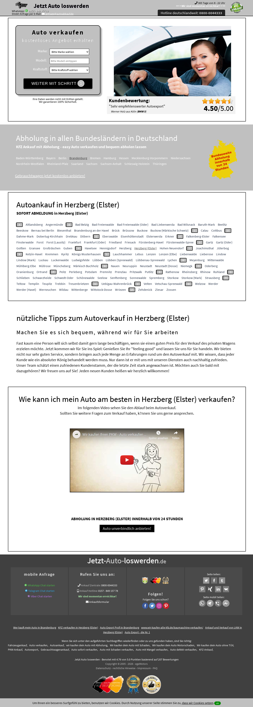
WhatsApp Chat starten (41, 585)
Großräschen (51, 248)
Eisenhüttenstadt (132, 236)
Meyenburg (197, 260)
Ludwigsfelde (81, 260)
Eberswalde (110, 236)
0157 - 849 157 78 (38, 11)
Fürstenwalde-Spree (180, 242)
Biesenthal (64, 230)
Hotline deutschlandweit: (191, 13)
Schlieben (23, 278)
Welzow (200, 284)
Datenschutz (103, 668)
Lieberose (206, 254)
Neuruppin (130, 266)
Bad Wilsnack (186, 224)
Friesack (130, 242)
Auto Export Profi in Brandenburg (119, 627)
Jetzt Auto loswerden (61, 5)
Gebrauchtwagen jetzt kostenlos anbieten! (50, 175)
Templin (33, 284)
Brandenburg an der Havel (91, 230)
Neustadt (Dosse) (166, 266)
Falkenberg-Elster (198, 236)
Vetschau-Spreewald (168, 284)
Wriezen (120, 290)
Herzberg (125, 248)
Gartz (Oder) (224, 242)
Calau (204, 230)
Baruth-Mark (206, 224)
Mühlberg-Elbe (26, 266)
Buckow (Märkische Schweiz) (169, 230)
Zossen (171, 290)
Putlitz (149, 272)
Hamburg (110, 158)
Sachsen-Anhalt (110, 164)
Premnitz (106, 272)
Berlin (62, 158)
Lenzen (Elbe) (168, 254)
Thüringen (160, 164)
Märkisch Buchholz (85, 266)
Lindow (221, 254)
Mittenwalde (216, 260)
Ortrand (42, 272)
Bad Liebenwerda (163, 224)
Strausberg (212, 278)
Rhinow (205, 272)
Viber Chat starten (41, 596)
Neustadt (146, 266)
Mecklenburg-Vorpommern (150, 158)
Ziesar (159, 290)
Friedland (115, 242)
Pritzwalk (136, 272)
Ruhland (219, 272)
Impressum (144, 668)
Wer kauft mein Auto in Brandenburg (34, 627)
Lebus (139, 254)
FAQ (155, 668)
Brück (116, 230)
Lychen (172, 260)
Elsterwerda (154, 236)
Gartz (209, 242)
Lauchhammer (122, 254)
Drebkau (71, 236)
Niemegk (186, 266)
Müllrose (45, 266)
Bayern (51, 158)
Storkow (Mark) (191, 278)
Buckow (142, 230)
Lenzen (151, 254)
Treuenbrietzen (78, 284)
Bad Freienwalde (103, 224)
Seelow (102, 278)
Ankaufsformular (99, 602)
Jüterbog (223, 248)
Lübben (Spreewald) (119, 260)
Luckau (43, 260)
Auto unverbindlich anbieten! (127, 528)
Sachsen (91, 164)
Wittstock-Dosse (101, 290)
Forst (40, 242)
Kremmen (51, 254)
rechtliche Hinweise (124, 668)
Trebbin (60, 284)
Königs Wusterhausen (86, 254)
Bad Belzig (82, 224)
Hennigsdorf (108, 248)
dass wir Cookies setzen (197, 703)
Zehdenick (145, 290)
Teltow (20, 284)
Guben (67, 248)
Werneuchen (47, 290)
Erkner (169, 236)
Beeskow (22, 230)
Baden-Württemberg (29, 158)
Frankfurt (74, 242)
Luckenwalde (60, 260)
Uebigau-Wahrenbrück (116, 284)
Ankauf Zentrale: (91, 585)
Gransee (34, 248)
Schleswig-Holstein (137, 164)
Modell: (41, 60)
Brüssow (128, 230)
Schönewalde (85, 278)
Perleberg (75, 272)
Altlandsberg (34, 224)
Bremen (95, 158)
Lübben (98, 260)
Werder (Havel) (26, 290)
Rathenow (172, 272)
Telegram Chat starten (41, 591)
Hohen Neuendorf (172, 248)
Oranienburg (25, 272)
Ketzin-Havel (34, 254)
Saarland (77, 164)
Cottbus (216, 230)
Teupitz (47, 284)
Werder (213, 284)
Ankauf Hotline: (88, 591)
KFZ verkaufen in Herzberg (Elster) (78, 627)
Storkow (172, 278)
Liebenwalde (188, 254)
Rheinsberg (189, 272)
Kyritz (65, 254)
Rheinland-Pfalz (57, 164)
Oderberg (211, 266)
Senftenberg (118, 278)
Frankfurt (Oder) (95, 242)
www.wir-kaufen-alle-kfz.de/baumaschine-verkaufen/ (172, 627)
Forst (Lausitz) (55, 242)
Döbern (85, 236)
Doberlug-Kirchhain (50, 236)
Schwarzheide (42, 278)
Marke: (43, 51)
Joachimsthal (205, 248)
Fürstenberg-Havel (151, 242)
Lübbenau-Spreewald (150, 260)
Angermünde (54, 224)
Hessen (124, 158)
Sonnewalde (138, 278)
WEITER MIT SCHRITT (57, 83)
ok (217, 703)
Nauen (115, 266)
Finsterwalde (25, 242)
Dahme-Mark (25, 236)
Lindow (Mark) (26, 260)
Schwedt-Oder (64, 278)
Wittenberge (79, 290)
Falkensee (219, 236)
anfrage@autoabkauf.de (59, 14)
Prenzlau (121, 272)
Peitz (62, 272)
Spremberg (156, 278)
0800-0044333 (109, 585)
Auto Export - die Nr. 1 (137, 632)
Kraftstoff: (40, 69)
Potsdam (91, 272)
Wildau (63, 290)
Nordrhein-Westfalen (30, 164)
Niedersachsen (181, 158)
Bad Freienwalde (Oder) (132, 224)
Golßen (21, 248)
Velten (148, 284)
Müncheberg (62, 266)
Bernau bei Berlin (42, 230)
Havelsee (91, 248)
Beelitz (222, 224)
